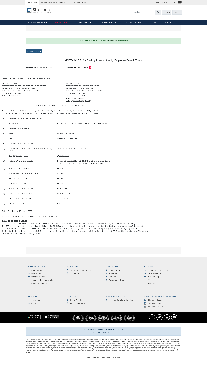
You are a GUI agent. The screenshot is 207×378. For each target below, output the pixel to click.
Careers (111, 277)
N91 (75, 67)
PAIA (148, 280)
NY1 (79, 67)
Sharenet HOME (32, 2)
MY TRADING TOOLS (36, 22)
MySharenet (112, 41)
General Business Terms (156, 270)
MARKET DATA (61, 22)
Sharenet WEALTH (80, 2)
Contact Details (114, 270)
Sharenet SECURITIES (49, 2)
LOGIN (174, 2)
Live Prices (34, 273)
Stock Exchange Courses (79, 270)
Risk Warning (151, 277)
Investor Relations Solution (119, 300)
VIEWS (155, 22)
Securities (34, 300)
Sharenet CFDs (65, 2)
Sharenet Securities (155, 300)
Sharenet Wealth (153, 306)
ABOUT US (155, 2)
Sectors (167, 12)
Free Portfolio (36, 270)
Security (149, 283)
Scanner (177, 12)
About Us (111, 273)
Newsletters (74, 273)
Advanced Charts (76, 303)
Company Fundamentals (40, 280)
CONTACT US (165, 2)
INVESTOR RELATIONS (135, 22)
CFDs (32, 303)
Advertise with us (115, 280)
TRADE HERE (83, 22)
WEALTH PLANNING (109, 22)
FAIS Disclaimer (153, 273)
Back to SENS (34, 51)
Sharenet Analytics (38, 283)
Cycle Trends (74, 300)
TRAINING (168, 22)
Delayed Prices (36, 277)
